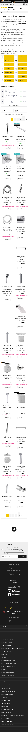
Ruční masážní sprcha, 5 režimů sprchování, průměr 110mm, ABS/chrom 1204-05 (7, 288)
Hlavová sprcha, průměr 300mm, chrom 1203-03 (7, 376)
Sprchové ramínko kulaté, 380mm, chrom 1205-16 (21, 437)
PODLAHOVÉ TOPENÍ (6, 721)
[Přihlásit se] (1, 4)
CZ (24, 4)
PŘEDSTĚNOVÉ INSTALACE (8, 666)
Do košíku (7, 147)
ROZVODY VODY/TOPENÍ (7, 724)
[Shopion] (13, 620)
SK (26, 4)
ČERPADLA (4, 696)
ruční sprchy (18, 24)
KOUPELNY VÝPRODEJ (6, 632)
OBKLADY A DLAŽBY (6, 700)
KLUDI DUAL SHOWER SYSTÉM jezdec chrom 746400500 (12, 100)
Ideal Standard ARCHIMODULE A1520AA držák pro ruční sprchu (7, 169)
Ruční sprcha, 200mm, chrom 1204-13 (7, 436)
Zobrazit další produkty (14, 520)
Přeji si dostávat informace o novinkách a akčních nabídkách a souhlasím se (14, 550)
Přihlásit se (12, 4)
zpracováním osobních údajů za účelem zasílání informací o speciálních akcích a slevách (14, 551)
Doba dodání (14, 582)
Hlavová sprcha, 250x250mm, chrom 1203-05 (20, 346)
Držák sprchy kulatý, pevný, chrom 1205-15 (21, 227)
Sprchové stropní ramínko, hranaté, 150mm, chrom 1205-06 (20, 287)
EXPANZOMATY (5, 718)
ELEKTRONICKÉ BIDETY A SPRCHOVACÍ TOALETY (13, 647)
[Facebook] (14, 594)
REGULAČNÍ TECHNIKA (7, 727)
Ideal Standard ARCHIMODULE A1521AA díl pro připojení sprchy (21, 169)
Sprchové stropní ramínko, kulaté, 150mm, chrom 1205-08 (20, 467)
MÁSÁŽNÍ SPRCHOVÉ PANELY (8, 663)
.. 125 (24, 118)
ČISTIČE (3, 681)
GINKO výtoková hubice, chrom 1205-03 (20, 316)
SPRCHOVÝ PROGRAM (7, 638)
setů (2, 24)
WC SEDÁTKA (4, 657)
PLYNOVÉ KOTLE (5, 730)
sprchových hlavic (22, 23)
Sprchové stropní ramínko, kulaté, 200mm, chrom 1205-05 (7, 407)
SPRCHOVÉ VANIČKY (6, 641)
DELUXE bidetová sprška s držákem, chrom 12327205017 (21, 198)
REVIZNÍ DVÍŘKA (5, 706)
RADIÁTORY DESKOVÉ (6, 712)
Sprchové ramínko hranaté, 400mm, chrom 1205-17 (20, 257)
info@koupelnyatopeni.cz (15, 607)
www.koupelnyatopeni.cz (8, 38)
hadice (10, 24)
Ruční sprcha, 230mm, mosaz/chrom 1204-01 (7, 496)
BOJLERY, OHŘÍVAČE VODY (8, 709)
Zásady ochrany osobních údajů (14, 569)
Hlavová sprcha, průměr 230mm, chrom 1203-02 (7, 467)
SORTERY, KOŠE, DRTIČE (7, 675)
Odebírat (22, 556)
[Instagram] (14, 590)
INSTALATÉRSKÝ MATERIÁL (8, 684)
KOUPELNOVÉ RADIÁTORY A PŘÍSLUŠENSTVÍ (12, 715)
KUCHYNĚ (3, 669)
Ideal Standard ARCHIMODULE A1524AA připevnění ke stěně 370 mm (21, 138)
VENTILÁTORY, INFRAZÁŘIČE (8, 690)
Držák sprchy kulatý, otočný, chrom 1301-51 (20, 496)
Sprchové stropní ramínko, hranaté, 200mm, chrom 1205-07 (7, 346)
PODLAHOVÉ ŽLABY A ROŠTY (8, 660)
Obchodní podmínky (14, 580)
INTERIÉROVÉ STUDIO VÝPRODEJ (9, 635)
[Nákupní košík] (21, 8)
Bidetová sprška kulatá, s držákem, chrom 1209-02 (7, 137)
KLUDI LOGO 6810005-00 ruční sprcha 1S (13, 96)
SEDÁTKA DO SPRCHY (7, 651)
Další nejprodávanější (14, 104)
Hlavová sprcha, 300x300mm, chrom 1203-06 (20, 407)
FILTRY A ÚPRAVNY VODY (7, 693)
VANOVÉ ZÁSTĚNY (6, 644)
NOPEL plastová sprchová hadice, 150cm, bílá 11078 (7, 228)
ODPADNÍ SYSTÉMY (6, 687)
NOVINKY (3, 629)
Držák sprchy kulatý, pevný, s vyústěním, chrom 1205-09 (21, 376)
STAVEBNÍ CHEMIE (5, 703)
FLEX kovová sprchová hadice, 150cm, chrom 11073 (7, 198)
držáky (7, 24)
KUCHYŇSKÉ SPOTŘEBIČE (7, 672)
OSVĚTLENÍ (4, 654)
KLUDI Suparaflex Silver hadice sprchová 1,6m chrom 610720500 (12, 91)
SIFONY (3, 678)
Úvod (14, 577)
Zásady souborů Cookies (14, 567)
